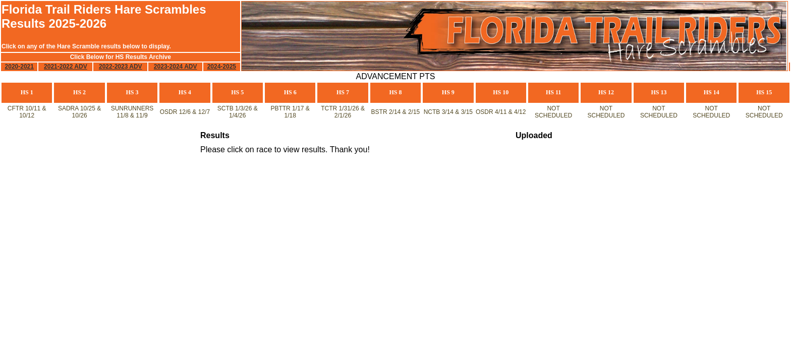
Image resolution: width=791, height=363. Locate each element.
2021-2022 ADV (65, 66)
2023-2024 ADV (175, 66)
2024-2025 (221, 66)
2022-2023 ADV (120, 66)
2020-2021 (19, 66)
